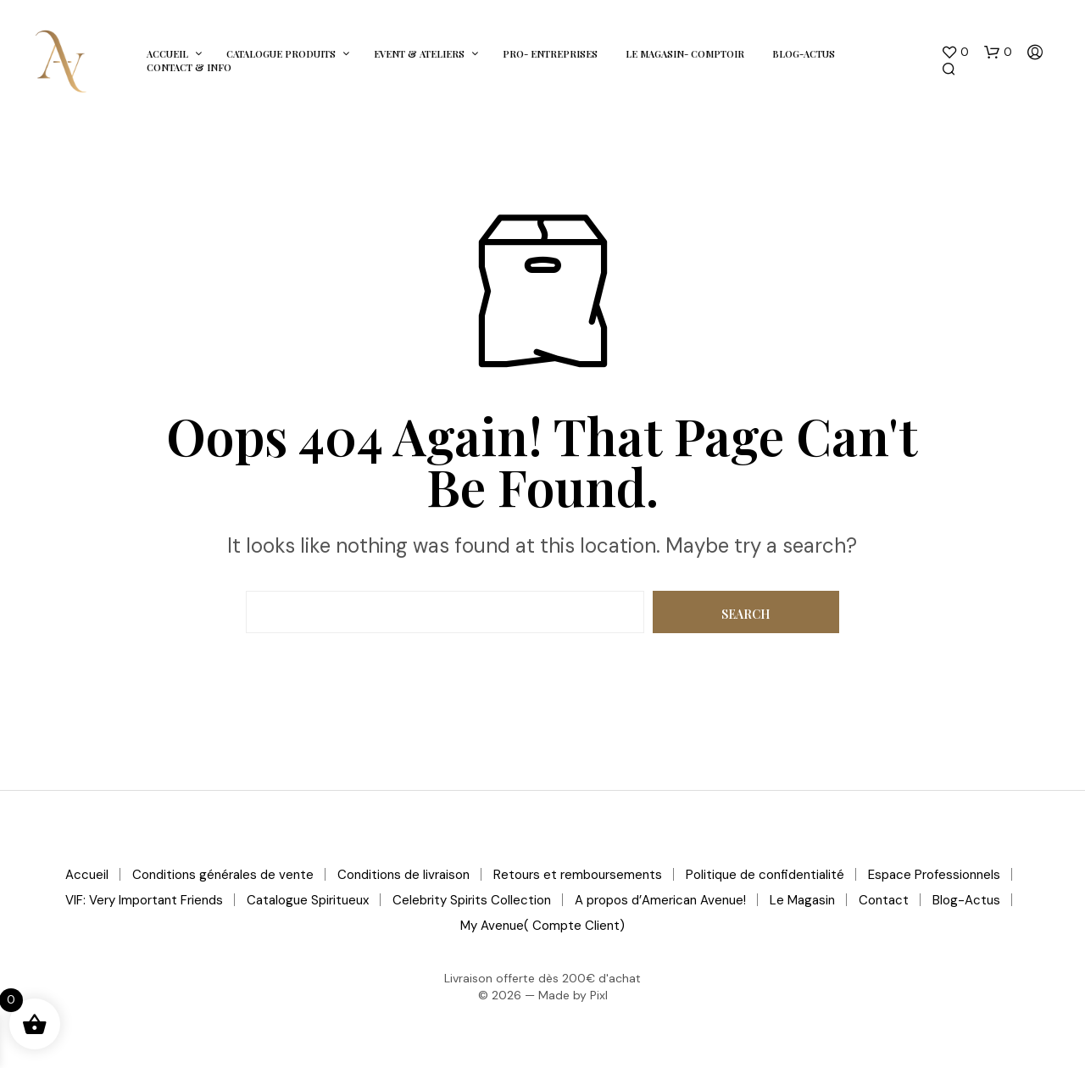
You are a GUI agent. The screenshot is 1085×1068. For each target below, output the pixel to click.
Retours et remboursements (577, 874)
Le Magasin (802, 900)
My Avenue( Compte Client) (542, 925)
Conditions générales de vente (223, 874)
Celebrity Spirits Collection (471, 900)
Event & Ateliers (419, 53)
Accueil (167, 53)
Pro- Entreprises (550, 53)
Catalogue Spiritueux (308, 900)
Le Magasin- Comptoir (685, 53)
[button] (955, 52)
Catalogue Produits (281, 53)
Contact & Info (189, 67)
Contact (884, 900)
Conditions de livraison (403, 874)
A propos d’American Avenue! (660, 900)
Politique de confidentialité (765, 874)
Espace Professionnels (934, 874)
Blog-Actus (803, 53)
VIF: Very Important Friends (144, 900)
